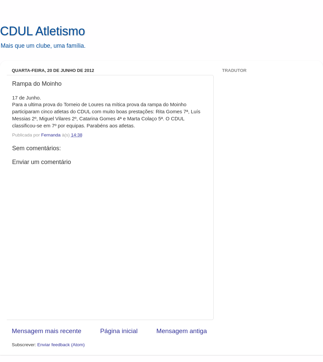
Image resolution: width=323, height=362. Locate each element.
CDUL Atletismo (42, 31)
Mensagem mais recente (46, 330)
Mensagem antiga (181, 330)
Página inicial (119, 330)
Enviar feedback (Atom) (61, 344)
